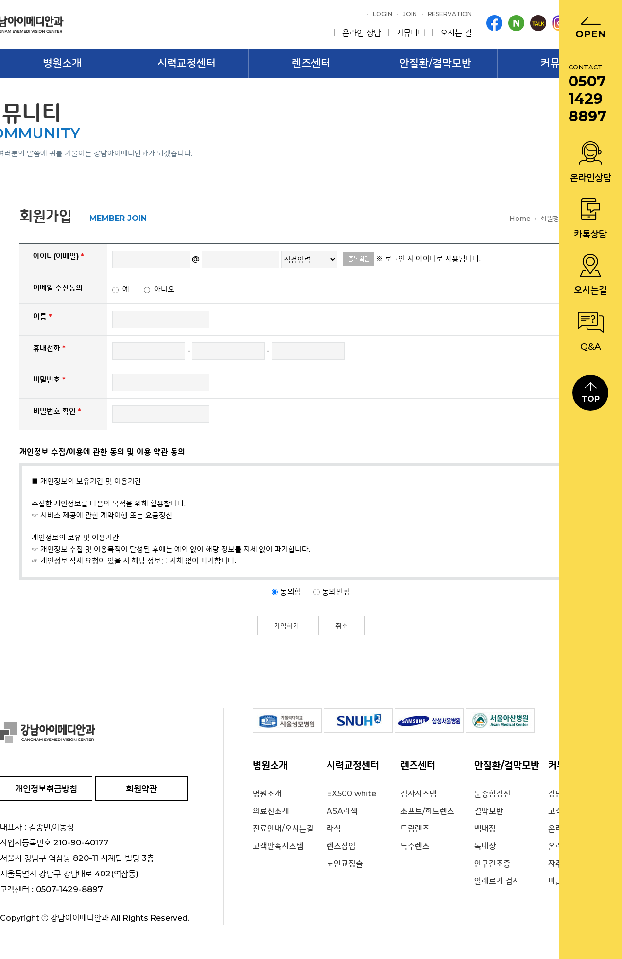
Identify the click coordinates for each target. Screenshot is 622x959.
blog (516, 23)
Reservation (450, 13)
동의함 (292, 591)
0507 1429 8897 (587, 99)
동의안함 (336, 591)
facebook (494, 23)
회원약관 (141, 788)
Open (590, 34)
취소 (341, 626)
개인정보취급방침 (46, 788)
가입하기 (286, 626)
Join (410, 13)
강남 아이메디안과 (111, 732)
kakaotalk (538, 23)
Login (382, 13)
